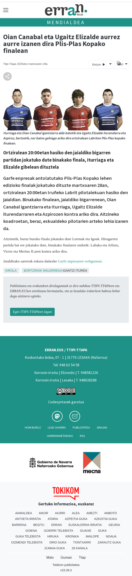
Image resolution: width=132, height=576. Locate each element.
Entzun (98, 64)
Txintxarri (82, 542)
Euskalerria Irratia (85, 525)
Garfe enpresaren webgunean (80, 261)
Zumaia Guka (54, 548)
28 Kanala (80, 548)
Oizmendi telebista (27, 542)
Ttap (82, 557)
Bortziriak (33, 270)
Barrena (19, 525)
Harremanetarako (60, 436)
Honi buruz (33, 427)
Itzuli (119, 64)
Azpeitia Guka (76, 519)
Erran (56, 525)
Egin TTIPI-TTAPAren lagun (32, 312)
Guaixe (85, 530)
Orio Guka (57, 542)
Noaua (111, 536)
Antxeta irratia (28, 519)
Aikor (43, 513)
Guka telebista (28, 536)
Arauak (102, 427)
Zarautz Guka (109, 542)
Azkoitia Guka (105, 519)
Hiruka (53, 536)
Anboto (110, 513)
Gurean (66, 557)
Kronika (72, 536)
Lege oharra (57, 427)
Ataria (53, 519)
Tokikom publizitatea (66, 565)
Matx (50, 557)
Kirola (10, 270)
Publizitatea (81, 427)
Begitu (38, 525)
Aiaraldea (23, 513)
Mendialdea (66, 22)
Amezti (92, 513)
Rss (82, 436)
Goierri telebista (58, 530)
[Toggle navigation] (5, 10)
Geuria (114, 525)
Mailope (92, 536)
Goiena (31, 530)
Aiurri (60, 513)
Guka (102, 530)
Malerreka (52, 270)
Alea (76, 513)
